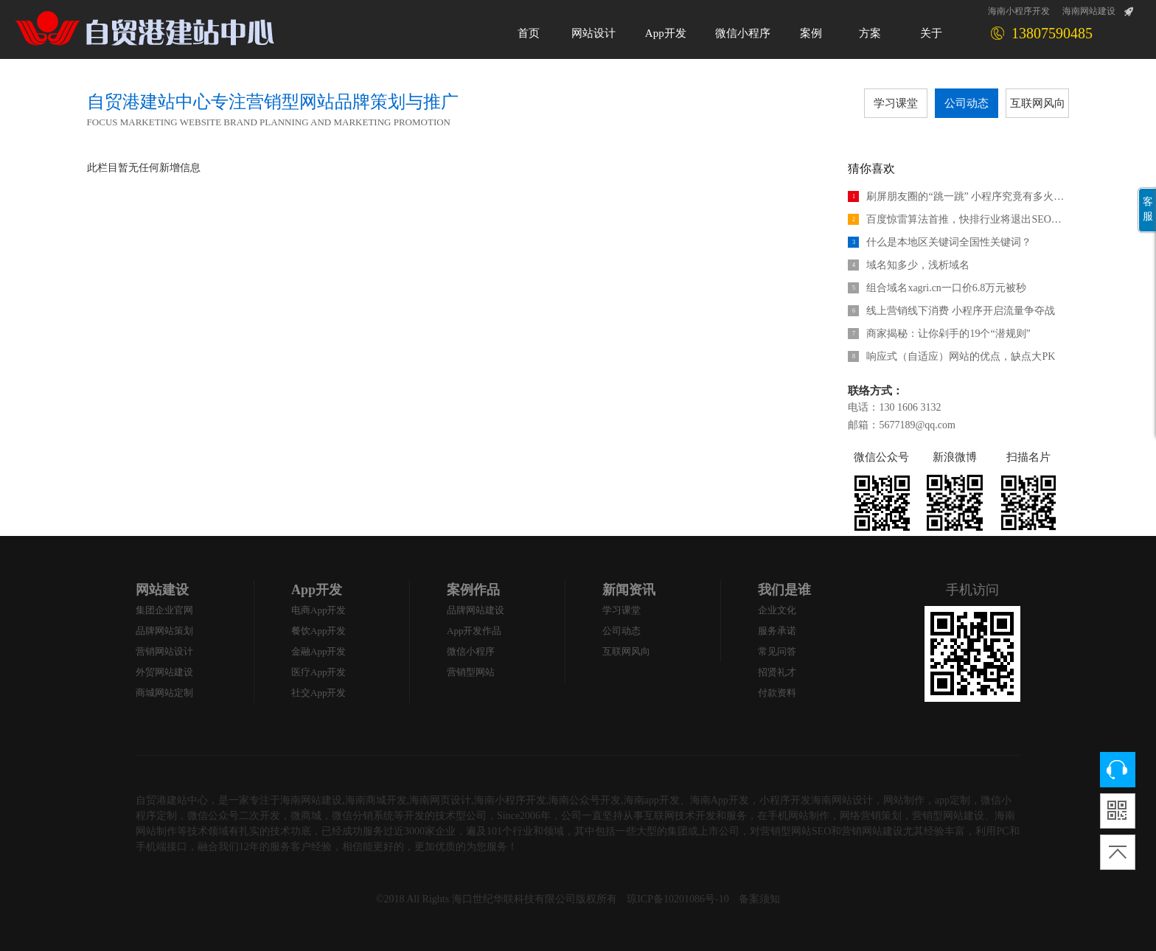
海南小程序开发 (1019, 11)
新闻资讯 (628, 589)
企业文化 (777, 610)
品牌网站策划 (164, 630)
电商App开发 (318, 610)
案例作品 (473, 589)
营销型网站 (471, 671)
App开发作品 (474, 630)
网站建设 (162, 589)
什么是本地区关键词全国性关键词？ (939, 242)
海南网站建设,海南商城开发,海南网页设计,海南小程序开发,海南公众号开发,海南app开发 (480, 800)
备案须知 (759, 899)
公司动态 (966, 103)
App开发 (316, 589)
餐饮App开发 (318, 630)
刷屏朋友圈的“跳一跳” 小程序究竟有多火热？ (958, 196)
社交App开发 (318, 692)
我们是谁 (784, 589)
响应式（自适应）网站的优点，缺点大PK (951, 356)
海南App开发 (719, 800)
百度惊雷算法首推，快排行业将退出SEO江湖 (958, 219)
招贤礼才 (777, 671)
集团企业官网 (164, 610)
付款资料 (777, 692)
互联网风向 (1037, 103)
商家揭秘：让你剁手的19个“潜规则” (939, 333)
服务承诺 (777, 630)
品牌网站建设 (475, 610)
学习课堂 (896, 103)
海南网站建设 (1088, 11)
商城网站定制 (164, 692)
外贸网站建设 (164, 671)
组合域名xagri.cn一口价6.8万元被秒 (937, 287)
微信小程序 (471, 651)
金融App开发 (318, 651)
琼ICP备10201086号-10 (677, 899)
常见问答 (777, 651)
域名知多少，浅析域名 (908, 265)
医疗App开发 (318, 671)
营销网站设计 (164, 651)
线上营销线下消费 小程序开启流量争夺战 (951, 310)
